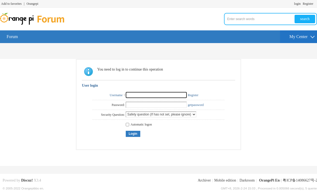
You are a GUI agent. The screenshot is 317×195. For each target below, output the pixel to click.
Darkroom (247, 180)
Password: (118, 105)
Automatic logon (139, 124)
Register (308, 4)
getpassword (196, 105)
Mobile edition (225, 180)
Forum (12, 36)
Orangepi (32, 4)
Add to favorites (11, 4)
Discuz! (27, 180)
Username (116, 95)
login (297, 4)
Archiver (204, 180)
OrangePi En (269, 180)
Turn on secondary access (315, 3)
